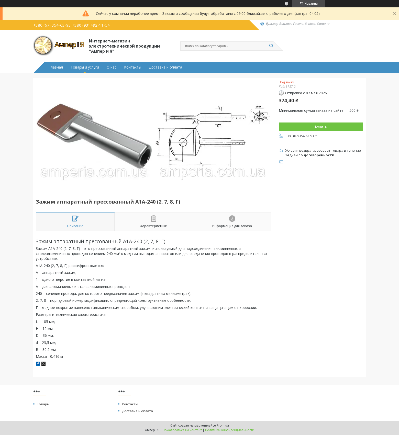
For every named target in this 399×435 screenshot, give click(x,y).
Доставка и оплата (165, 67)
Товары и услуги (85, 67)
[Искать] (271, 46)
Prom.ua (223, 425)
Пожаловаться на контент (182, 430)
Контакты (132, 67)
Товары (43, 404)
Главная (56, 67)
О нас (111, 67)
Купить (321, 126)
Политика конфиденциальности (229, 430)
